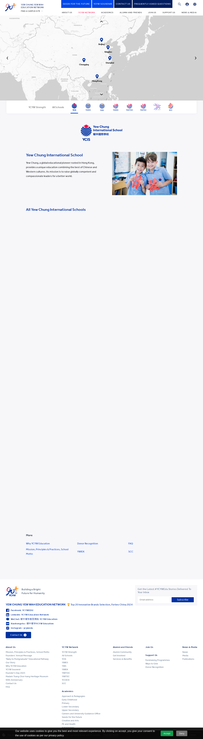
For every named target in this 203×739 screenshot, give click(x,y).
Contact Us (11, 683)
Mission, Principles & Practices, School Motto (47, 551)
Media (185, 655)
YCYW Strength (69, 652)
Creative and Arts (70, 720)
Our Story (10, 662)
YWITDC (66, 673)
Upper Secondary (70, 710)
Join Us (152, 12)
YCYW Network (86, 12)
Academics (107, 12)
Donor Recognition (87, 543)
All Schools (67, 655)
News (185, 652)
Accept (167, 733)
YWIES (65, 662)
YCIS (64, 659)
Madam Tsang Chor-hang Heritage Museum (27, 676)
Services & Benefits (122, 659)
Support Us (169, 12)
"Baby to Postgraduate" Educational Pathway (27, 659)
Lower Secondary (70, 706)
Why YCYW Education (38, 543)
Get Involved (119, 655)
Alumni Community (122, 652)
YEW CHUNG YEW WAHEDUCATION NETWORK (32, 6)
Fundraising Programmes (157, 660)
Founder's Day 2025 (15, 673)
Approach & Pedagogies (73, 696)
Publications (188, 659)
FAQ (130, 543)
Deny (181, 733)
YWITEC (65, 676)
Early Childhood (69, 699)
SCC (130, 551)
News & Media (189, 12)
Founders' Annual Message (19, 655)
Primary (65, 703)
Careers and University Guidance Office (81, 713)
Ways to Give (151, 663)
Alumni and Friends (131, 12)
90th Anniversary (14, 680)
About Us (67, 12)
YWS (64, 666)
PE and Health (68, 724)
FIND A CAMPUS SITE (30, 11)
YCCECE (66, 680)
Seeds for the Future (72, 717)
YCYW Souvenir (13, 669)
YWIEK (81, 551)
